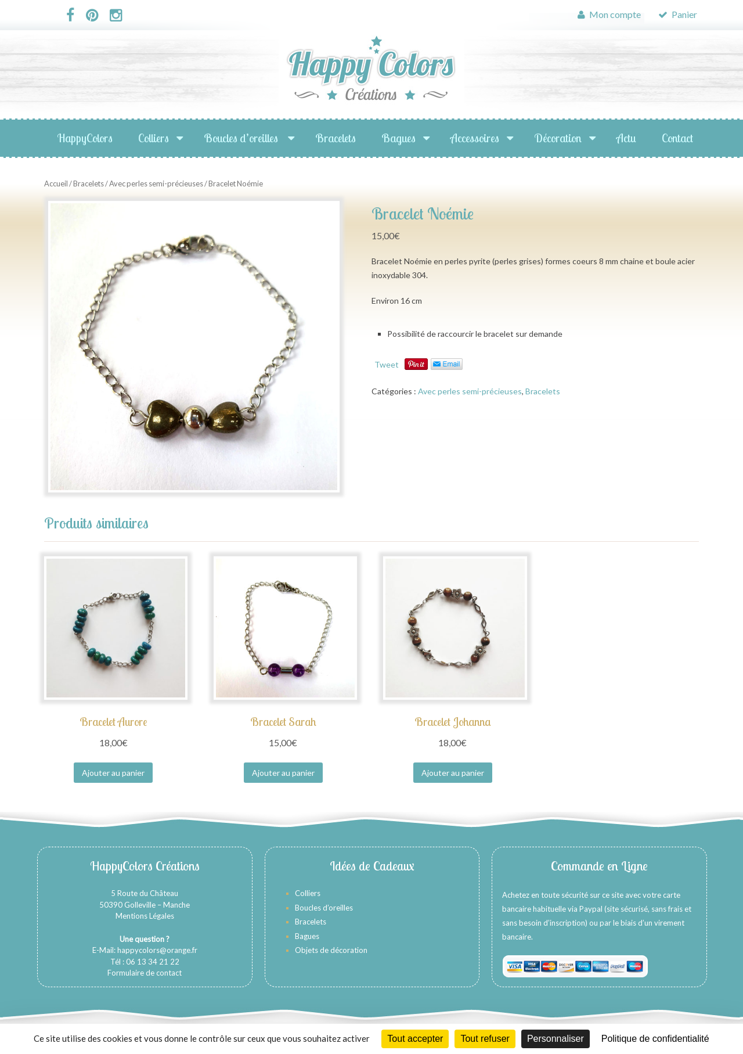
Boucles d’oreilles (242, 138)
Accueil (56, 183)
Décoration (558, 138)
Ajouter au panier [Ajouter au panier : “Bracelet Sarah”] (283, 773)
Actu (626, 138)
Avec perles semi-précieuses (156, 183)
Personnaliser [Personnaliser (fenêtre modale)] (555, 1039)
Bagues (398, 138)
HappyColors (85, 138)
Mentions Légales (145, 915)
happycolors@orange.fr (157, 950)
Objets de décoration (331, 950)
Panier (677, 14)
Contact (677, 138)
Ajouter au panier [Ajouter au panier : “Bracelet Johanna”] (452, 773)
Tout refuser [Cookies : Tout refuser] (484, 1039)
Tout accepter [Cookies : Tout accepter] (415, 1039)
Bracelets (335, 138)
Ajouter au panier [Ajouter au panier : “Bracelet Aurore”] (113, 773)
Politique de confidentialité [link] (655, 1039)
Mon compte (609, 14)
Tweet (386, 364)
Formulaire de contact (144, 972)
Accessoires (474, 138)
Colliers (153, 138)
